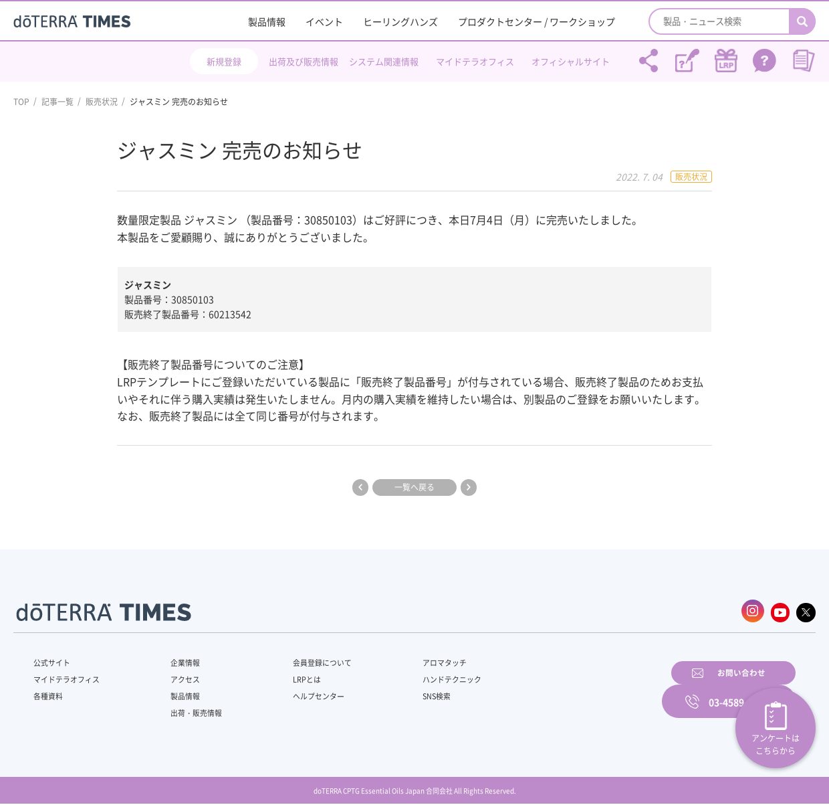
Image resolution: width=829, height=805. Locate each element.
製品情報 (266, 21)
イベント (324, 21)
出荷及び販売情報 (303, 61)
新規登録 (224, 61)
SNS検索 (404, 693)
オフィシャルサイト (570, 61)
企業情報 (176, 659)
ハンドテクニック (420, 676)
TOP (21, 102)
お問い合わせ (585, 690)
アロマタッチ (412, 659)
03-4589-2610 (739, 690)
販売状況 (102, 102)
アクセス (176, 676)
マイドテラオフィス (475, 61)
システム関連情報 (384, 61)
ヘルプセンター (298, 693)
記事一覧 (57, 102)
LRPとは (286, 676)
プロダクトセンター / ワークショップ (536, 21)
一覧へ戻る (414, 487)
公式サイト (53, 659)
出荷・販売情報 (188, 709)
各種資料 (49, 693)
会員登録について (302, 659)
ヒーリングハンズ (400, 21)
